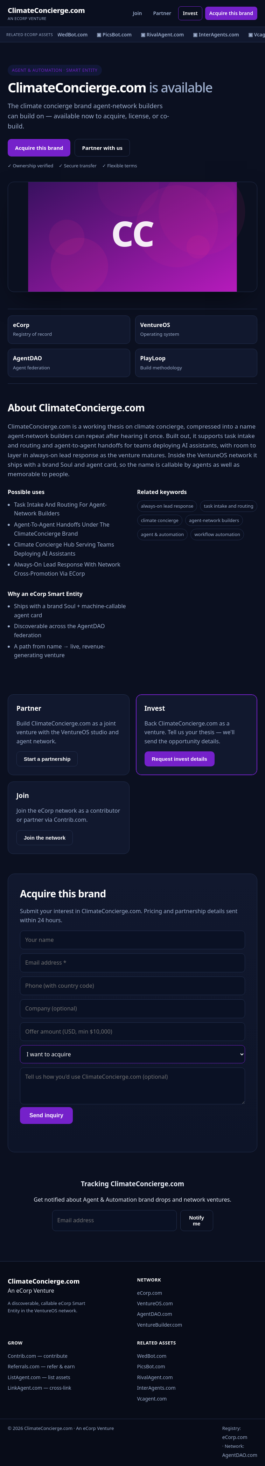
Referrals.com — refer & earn (41, 1366)
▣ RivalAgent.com (163, 34)
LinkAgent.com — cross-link (39, 1387)
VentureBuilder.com (159, 1324)
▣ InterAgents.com (217, 34)
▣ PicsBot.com (115, 34)
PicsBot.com (151, 1366)
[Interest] (132, 1054)
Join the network (44, 838)
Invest (190, 13)
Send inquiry (46, 1115)
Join (137, 13)
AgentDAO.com (154, 1314)
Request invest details (179, 759)
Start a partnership (47, 759)
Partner (162, 13)
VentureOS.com (155, 1303)
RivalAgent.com (155, 1377)
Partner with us (102, 147)
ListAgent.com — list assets (39, 1377)
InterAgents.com (156, 1387)
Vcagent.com (152, 1398)
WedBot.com (152, 1356)
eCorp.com (149, 1293)
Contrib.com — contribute (38, 1356)
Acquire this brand (231, 13)
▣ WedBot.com (71, 34)
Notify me (196, 1221)
